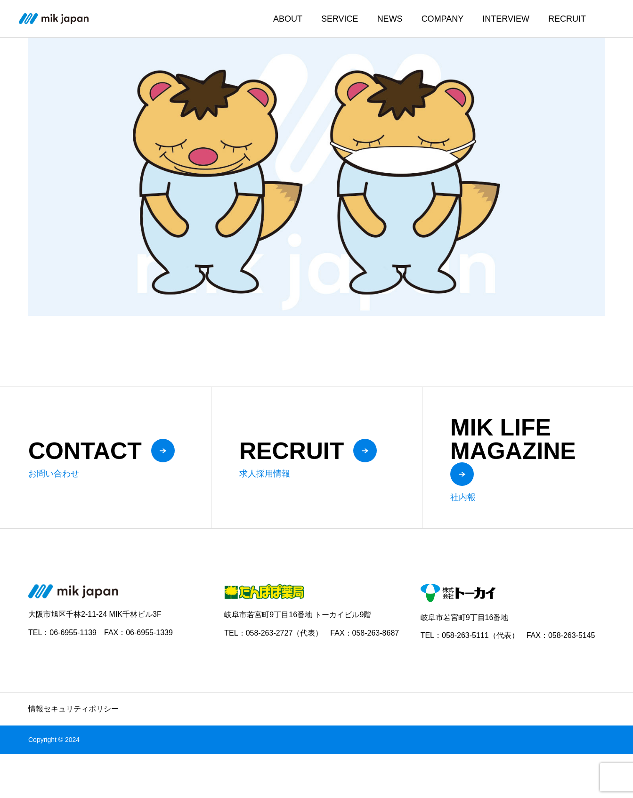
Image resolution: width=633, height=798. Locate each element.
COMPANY (443, 19)
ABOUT (287, 19)
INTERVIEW (505, 19)
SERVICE (339, 19)
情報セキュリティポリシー (73, 709)
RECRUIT (567, 19)
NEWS (390, 19)
